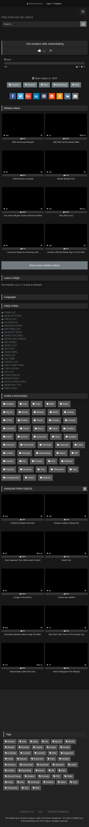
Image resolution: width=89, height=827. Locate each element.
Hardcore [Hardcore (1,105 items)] (11, 765)
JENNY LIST (9, 345)
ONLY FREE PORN (12, 365)
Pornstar (38, 461)
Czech (26, 428)
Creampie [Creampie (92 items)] (11, 753)
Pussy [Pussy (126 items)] (10, 782)
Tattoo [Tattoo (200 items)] (63, 782)
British (55, 412)
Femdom (70, 428)
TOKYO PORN (10, 368)
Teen (42, 469)
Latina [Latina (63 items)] (73, 765)
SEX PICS (8, 349)
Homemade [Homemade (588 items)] (27, 765)
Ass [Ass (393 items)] (46, 741)
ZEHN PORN (9, 352)
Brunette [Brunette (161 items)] (25, 747)
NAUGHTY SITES (11, 332)
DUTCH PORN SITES (13, 382)
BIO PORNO (9, 342)
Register (57, 3)
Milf (75, 453)
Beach (65, 404)
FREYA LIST (9, 319)
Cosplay (55, 420)
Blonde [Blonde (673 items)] (71, 741)
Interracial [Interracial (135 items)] (44, 765)
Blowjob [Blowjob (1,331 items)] (10, 747)
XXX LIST (7, 372)
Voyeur (31, 478)
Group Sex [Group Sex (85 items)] (38, 759)
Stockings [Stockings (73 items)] (35, 782)
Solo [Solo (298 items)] (22, 782)
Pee (24, 461)
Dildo (44, 85)
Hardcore (10, 445)
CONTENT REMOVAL (58, 812)
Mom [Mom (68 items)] (63, 770)
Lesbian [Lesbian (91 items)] (10, 770)
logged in (18, 285)
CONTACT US (27, 812)
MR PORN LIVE (10, 329)
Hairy (57, 437)
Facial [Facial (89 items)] (10, 759)
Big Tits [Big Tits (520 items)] (58, 741)
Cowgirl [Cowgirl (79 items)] (66, 747)
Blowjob (40, 412)
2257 (40, 812)
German (24, 437)
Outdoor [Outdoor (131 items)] (31, 776)
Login (48, 3)
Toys (75, 469)
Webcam (47, 478)
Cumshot (10, 428)
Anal (25, 404)
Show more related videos (44, 265)
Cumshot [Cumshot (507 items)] (41, 753)
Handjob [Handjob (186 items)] (65, 759)
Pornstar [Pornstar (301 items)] (45, 776)
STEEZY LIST (9, 362)
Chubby (24, 420)
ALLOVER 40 (9, 322)
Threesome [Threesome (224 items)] (12, 788)
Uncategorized (12, 478)
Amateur (14, 85)
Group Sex (41, 437)
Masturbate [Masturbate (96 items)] (26, 770)
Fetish (9, 437)
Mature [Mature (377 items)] (41, 770)
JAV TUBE (8, 358)
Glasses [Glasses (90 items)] (23, 759)
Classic (40, 420)
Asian (38, 404)
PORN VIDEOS (10, 375)
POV (53, 461)
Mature (62, 453)
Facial (54, 428)
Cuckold (71, 420)
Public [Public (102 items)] (69, 776)
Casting (70, 412)
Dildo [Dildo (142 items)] (54, 753)
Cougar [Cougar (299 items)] (52, 747)
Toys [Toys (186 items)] (26, 788)
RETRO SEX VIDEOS (13, 339)
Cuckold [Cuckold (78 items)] (26, 753)
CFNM (9, 420)
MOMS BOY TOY (11, 385)
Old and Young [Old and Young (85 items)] (13, 776)
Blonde (25, 412)
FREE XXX (8, 355)
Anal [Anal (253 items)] (24, 741)
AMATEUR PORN (11, 326)
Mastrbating (60, 85)
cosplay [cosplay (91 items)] (39, 747)
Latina (80, 445)
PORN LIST (8, 312)
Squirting (10, 469)
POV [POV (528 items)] (58, 776)
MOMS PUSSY (10, 378)
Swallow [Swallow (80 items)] (49, 782)
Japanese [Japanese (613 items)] (59, 765)
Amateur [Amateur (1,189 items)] (11, 741)
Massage (26, 453)
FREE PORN (9, 388)
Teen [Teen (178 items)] (75, 782)
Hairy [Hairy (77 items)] (52, 759)
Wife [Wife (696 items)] (37, 788)
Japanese (64, 445)
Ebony (40, 428)
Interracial (46, 445)
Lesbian (9, 453)
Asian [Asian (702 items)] (35, 741)
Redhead (68, 461)
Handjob (72, 437)
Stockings (27, 469)
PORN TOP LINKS (12, 335)
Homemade (28, 445)
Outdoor (9, 461)
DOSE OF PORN (11, 316)
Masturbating (44, 453)
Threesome (59, 469)
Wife (75, 85)
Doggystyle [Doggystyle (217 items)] (68, 753)
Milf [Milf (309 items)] (52, 770)
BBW (51, 404)
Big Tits (9, 412)
